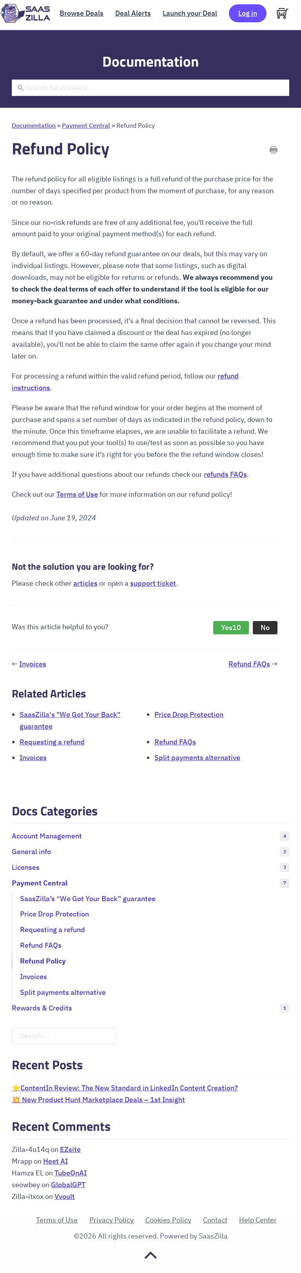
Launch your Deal (190, 13)
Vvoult (64, 1196)
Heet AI (55, 1161)
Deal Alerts (133, 13)
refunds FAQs (225, 474)
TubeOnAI (70, 1172)
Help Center (258, 1219)
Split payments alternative (197, 757)
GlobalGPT (68, 1184)
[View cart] (282, 13)
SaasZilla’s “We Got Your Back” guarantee (88, 898)
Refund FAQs (249, 663)
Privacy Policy (111, 1219)
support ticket (153, 583)
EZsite (70, 1149)
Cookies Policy (168, 1219)
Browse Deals (81, 13)
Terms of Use (77, 494)
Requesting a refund (52, 741)
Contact (215, 1219)
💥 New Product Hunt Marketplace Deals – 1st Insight (98, 1099)
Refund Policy (43, 960)
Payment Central (86, 125)
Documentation (34, 125)
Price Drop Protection (188, 714)
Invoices (32, 663)
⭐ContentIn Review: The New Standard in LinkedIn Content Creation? (125, 1087)
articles (85, 583)
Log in (247, 13)
